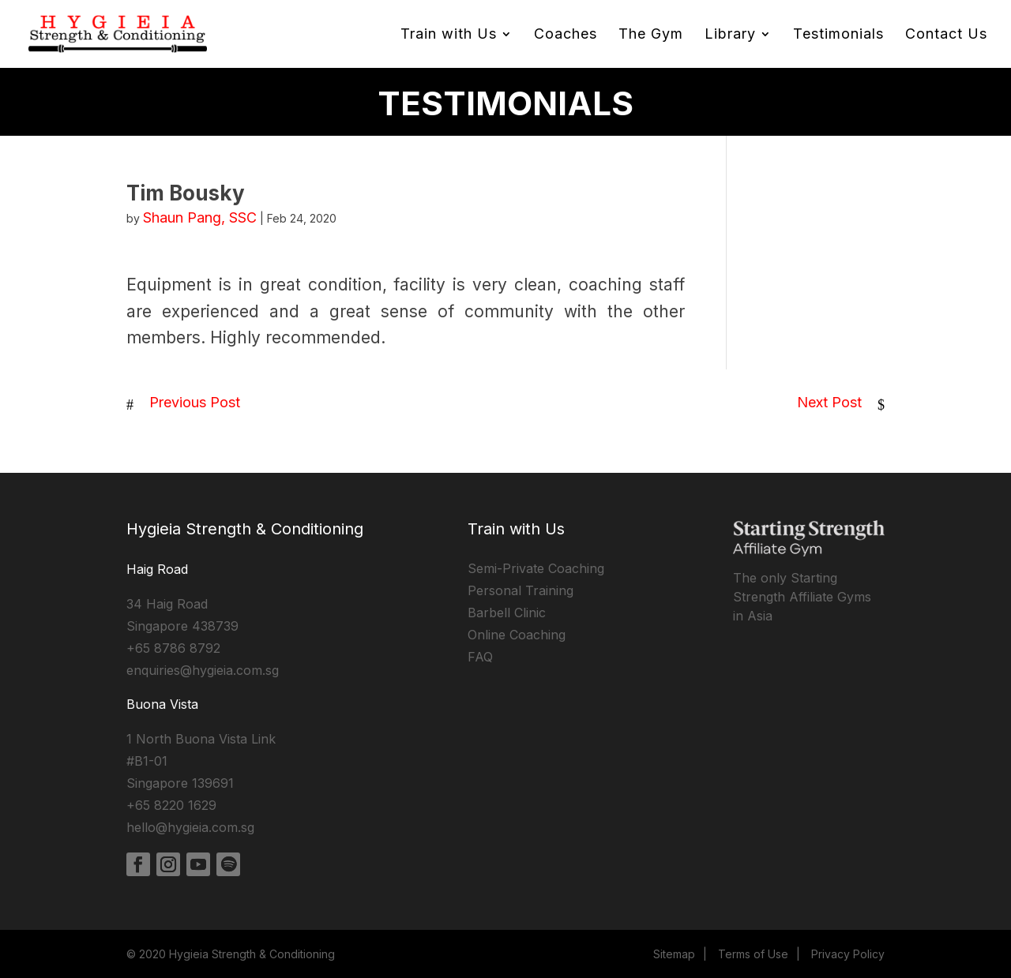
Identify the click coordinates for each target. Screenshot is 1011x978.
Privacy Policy (848, 954)
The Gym (650, 35)
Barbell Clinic (507, 612)
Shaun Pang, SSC (200, 217)
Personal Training (520, 590)
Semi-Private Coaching (536, 568)
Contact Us (946, 35)
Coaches (565, 35)
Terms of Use (753, 954)
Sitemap (674, 954)
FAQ (480, 657)
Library (730, 35)
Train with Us (448, 35)
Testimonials (838, 35)
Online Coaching (517, 635)
